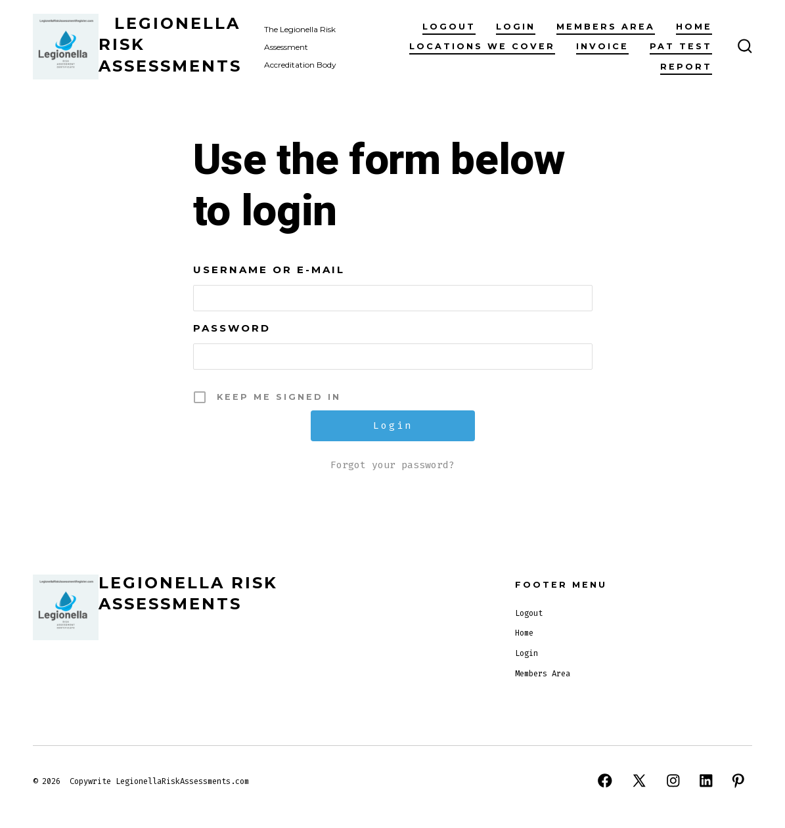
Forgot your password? (392, 464)
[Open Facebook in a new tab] (605, 781)
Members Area (605, 27)
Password (232, 328)
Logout (449, 27)
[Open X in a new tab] (639, 781)
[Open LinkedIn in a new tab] (706, 781)
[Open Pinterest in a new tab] (738, 781)
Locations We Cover (482, 46)
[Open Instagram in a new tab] (673, 781)
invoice (602, 46)
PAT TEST (681, 46)
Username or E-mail (269, 269)
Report (686, 67)
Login (515, 27)
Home (694, 27)
